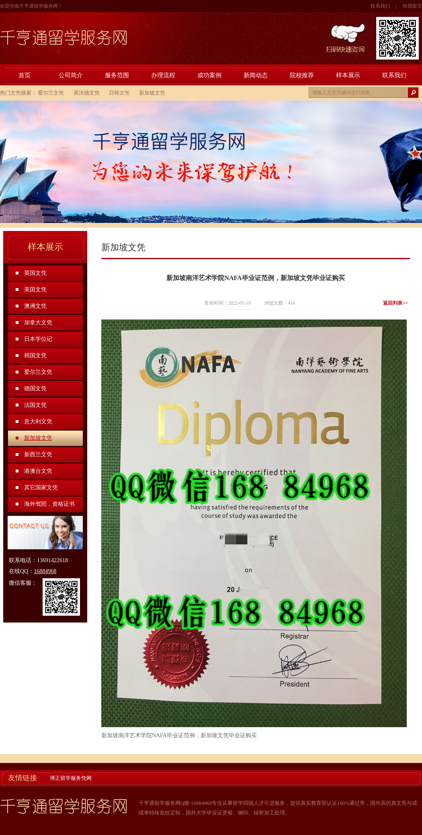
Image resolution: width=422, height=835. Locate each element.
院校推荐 (302, 75)
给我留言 (412, 6)
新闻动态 (256, 75)
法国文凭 (35, 405)
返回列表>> (395, 303)
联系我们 (380, 6)
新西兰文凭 (38, 455)
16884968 (45, 571)
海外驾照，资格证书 (49, 504)
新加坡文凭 (152, 93)
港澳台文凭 (38, 471)
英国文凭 (35, 273)
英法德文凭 (87, 93)
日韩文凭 (119, 93)
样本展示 (348, 75)
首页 (24, 75)
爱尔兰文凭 (51, 93)
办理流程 (163, 75)
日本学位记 (38, 339)
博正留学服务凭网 (71, 778)
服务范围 (117, 75)
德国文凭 (35, 389)
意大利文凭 (38, 422)
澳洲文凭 (35, 306)
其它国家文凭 (41, 488)
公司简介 (71, 75)
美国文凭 (35, 290)
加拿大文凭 (38, 323)
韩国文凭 (35, 356)
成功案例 (209, 75)
